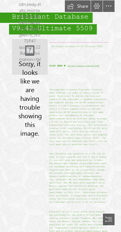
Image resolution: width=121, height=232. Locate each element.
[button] (78, 6)
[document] (60, 116)
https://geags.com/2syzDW (83, 65)
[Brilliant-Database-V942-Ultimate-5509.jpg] (30, 57)
